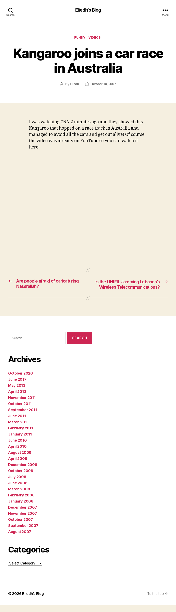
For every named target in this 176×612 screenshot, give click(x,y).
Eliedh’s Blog (33, 600)
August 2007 (19, 538)
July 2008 (17, 484)
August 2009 (19, 459)
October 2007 (20, 526)
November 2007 (22, 520)
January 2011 (20, 441)
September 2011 (22, 417)
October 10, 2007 (103, 85)
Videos (96, 38)
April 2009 (17, 465)
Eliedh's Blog (88, 10)
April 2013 (17, 398)
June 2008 (17, 490)
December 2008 (22, 471)
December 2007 (22, 514)
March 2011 (18, 429)
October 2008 (20, 478)
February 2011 (20, 435)
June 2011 (17, 423)
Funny (79, 38)
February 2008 (21, 502)
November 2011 (22, 404)
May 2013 (16, 392)
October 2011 (20, 410)
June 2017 (17, 386)
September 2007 (23, 532)
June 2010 (17, 447)
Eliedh (73, 85)
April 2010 (17, 453)
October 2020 (20, 380)
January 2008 (20, 508)
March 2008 (19, 496)
